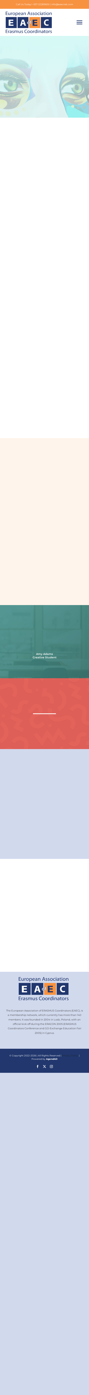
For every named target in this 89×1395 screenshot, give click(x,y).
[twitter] (44, 1066)
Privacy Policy (70, 1055)
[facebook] (37, 1066)
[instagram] (51, 1066)
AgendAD (51, 1059)
